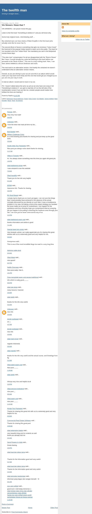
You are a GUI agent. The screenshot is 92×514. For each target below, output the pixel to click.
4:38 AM (9, 334)
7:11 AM (9, 225)
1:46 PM (9, 161)
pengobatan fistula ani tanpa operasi (20, 497)
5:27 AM (9, 462)
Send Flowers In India (14, 442)
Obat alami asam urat (14, 365)
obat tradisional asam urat (16, 219)
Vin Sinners (19, 100)
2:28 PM (9, 384)
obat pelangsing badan (15, 430)
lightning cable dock (14, 250)
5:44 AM (9, 472)
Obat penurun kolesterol (15, 389)
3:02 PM (9, 191)
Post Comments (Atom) (19, 512)
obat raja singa (12, 287)
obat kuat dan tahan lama (16, 452)
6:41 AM (9, 181)
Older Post (54, 508)
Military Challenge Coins (15, 134)
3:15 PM (9, 215)
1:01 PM (9, 273)
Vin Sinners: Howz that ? (13, 25)
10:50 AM (9, 426)
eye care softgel (12, 486)
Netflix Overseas (13, 267)
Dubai (26, 98)
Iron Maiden (40, 98)
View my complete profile (70, 31)
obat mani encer (12, 339)
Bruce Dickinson (18, 98)
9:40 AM (9, 237)
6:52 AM (9, 438)
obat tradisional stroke (15, 165)
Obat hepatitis (12, 175)
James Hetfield (49, 98)
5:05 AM (9, 346)
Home (30, 508)
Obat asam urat (12, 399)
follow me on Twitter (83, 39)
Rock (13, 100)
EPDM (9, 185)
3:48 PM (9, 127)
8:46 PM (9, 117)
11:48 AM (9, 370)
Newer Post (6, 508)
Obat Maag (11, 257)
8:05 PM (9, 283)
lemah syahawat (13, 319)
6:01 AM (9, 482)
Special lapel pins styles (15, 229)
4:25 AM (9, 304)
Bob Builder (11, 132)
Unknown (10, 122)
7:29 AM (9, 171)
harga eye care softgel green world (19, 495)
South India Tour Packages (16, 146)
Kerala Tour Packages (15, 408)
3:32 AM (9, 141)
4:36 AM (9, 314)
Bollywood (10, 98)
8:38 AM (9, 416)
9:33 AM (9, 253)
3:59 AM (9, 292)
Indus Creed (32, 98)
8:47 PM (9, 263)
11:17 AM (9, 151)
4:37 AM (9, 324)
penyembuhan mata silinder (17, 493)
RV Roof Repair (12, 195)
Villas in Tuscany (13, 156)
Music (9, 100)
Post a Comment (8, 504)
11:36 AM (9, 500)
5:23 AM (9, 360)
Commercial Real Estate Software (19, 420)
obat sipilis (11, 297)
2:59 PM (9, 448)
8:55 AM (9, 394)
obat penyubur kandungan (16, 476)
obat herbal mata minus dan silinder (19, 491)
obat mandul (11, 351)
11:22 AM (9, 404)
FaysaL (9, 112)
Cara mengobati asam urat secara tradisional (23, 277)
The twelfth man (14, 10)
